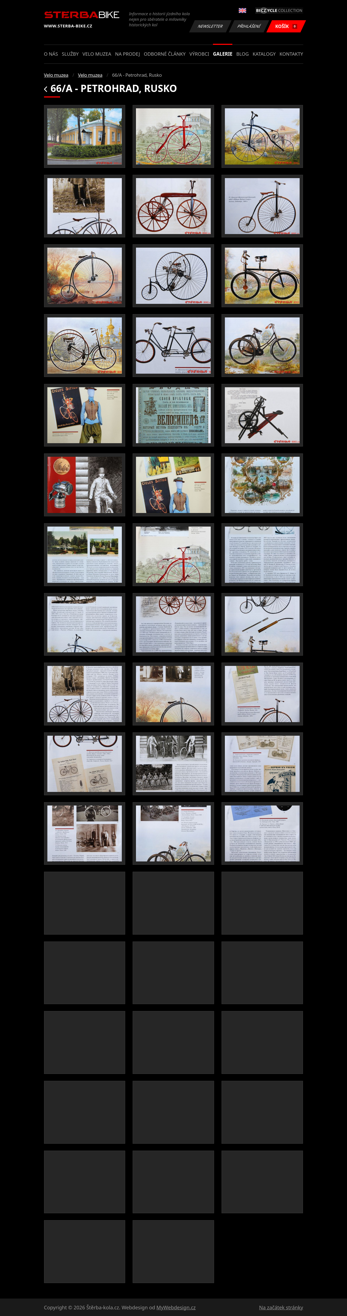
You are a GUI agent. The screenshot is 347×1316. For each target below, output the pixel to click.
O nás (51, 54)
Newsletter (210, 26)
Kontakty (291, 54)
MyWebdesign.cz (176, 1307)
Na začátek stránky (281, 1307)
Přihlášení (249, 26)
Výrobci (199, 54)
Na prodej (127, 54)
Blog (242, 54)
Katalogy (264, 54)
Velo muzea (97, 54)
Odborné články (165, 54)
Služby (70, 54)
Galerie (222, 54)
